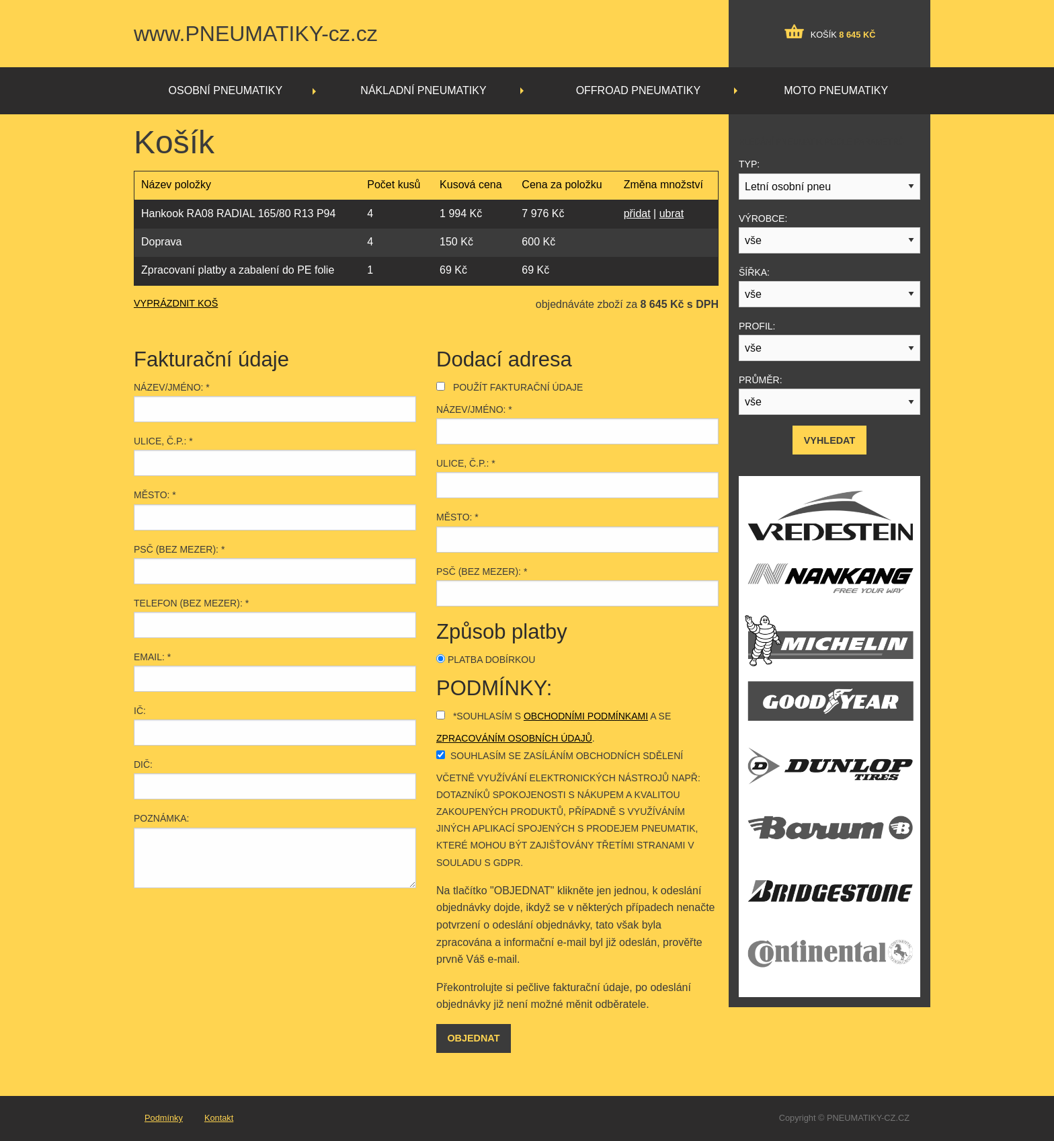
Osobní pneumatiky (226, 90)
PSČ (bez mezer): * (179, 549)
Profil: (757, 326)
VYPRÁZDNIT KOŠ (176, 303)
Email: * (152, 657)
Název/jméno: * (172, 387)
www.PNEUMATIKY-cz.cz (256, 34)
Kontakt (218, 1118)
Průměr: (760, 380)
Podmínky (164, 1118)
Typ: (749, 164)
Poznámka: (161, 818)
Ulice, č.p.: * (163, 441)
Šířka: (754, 272)
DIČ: (143, 764)
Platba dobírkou (485, 659)
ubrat (671, 213)
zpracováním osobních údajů (514, 738)
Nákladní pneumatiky (423, 90)
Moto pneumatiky (836, 90)
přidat (637, 213)
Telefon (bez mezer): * (191, 603)
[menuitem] (228, 91)
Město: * (155, 494)
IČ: (140, 710)
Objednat (473, 1038)
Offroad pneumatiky (638, 90)
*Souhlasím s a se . (553, 727)
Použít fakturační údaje (509, 387)
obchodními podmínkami (586, 716)
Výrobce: (763, 218)
